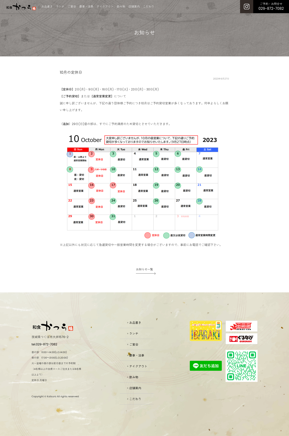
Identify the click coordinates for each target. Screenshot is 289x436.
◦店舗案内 (133, 388)
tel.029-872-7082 (44, 344)
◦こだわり (133, 399)
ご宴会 (72, 6)
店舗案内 (134, 6)
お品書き (47, 6)
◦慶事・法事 (135, 355)
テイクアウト (105, 6)
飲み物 (121, 6)
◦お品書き (133, 323)
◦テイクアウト (136, 366)
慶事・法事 (86, 6)
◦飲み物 (132, 377)
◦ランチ (132, 333)
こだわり (148, 6)
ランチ (60, 6)
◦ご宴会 (132, 344)
